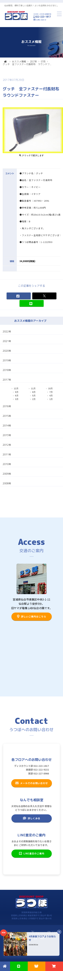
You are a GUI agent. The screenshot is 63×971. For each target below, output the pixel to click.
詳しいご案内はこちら (31, 616)
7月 (51, 392)
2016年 (7, 406)
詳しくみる (31, 818)
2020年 (7, 350)
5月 (34, 395)
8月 (34, 392)
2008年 (7, 483)
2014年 (7, 425)
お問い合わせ (41, 20)
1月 (51, 399)
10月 (50, 388)
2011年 (7, 454)
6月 (16, 395)
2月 (34, 399)
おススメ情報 (19, 61)
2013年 (7, 435)
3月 (16, 399)
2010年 (7, 464)
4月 (51, 395)
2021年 (7, 341)
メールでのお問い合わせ (31, 783)
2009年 (7, 473)
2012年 (7, 444)
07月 (43, 61)
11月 (33, 388)
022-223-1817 (43, 17)
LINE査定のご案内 (31, 853)
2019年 (7, 360)
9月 (16, 392)
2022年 (7, 331)
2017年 (33, 61)
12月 (16, 388)
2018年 (7, 370)
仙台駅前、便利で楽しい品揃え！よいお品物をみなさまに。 (31, 5)
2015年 (7, 415)
